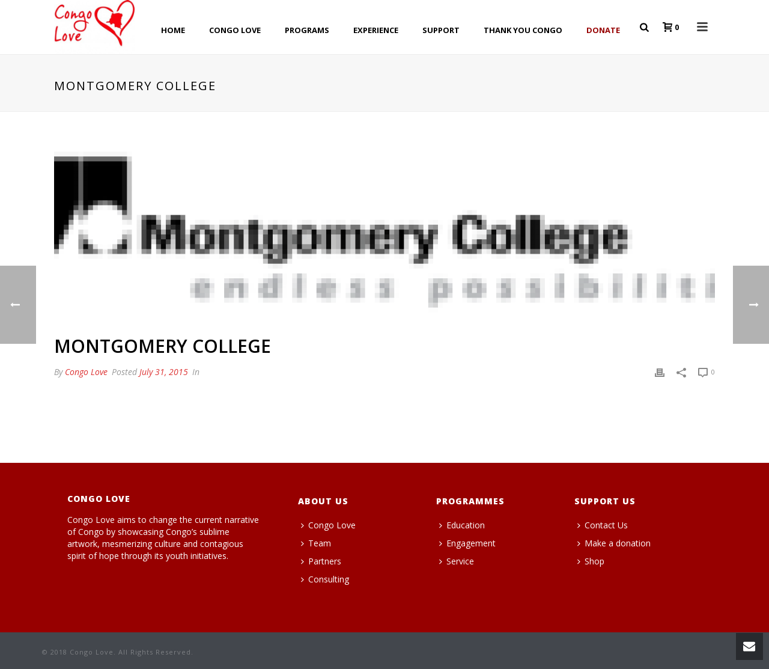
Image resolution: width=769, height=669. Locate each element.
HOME (173, 30)
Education (462, 525)
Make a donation (614, 543)
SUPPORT (441, 30)
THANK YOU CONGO (523, 30)
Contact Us (602, 525)
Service (456, 561)
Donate (603, 30)
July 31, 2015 (163, 371)
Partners (321, 561)
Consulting (325, 579)
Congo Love (86, 371)
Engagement (467, 543)
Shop (590, 561)
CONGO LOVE (235, 30)
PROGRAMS (307, 30)
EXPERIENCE (375, 30)
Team (316, 543)
